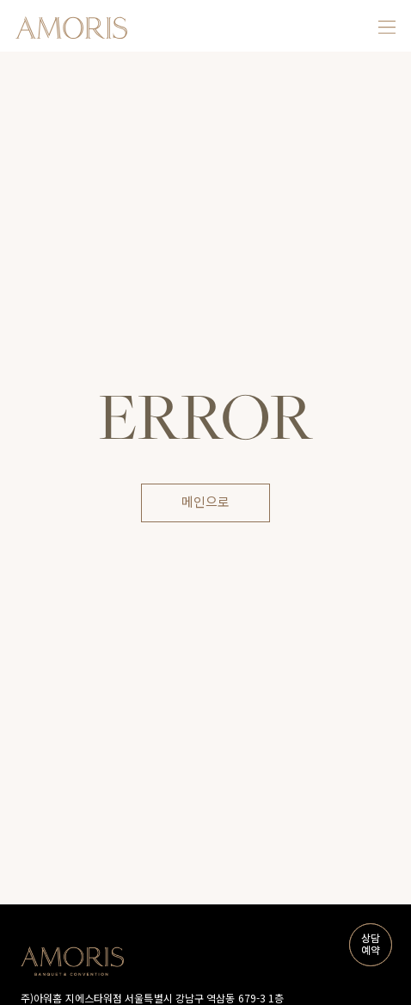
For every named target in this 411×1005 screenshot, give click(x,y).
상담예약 (368, 945)
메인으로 (205, 502)
